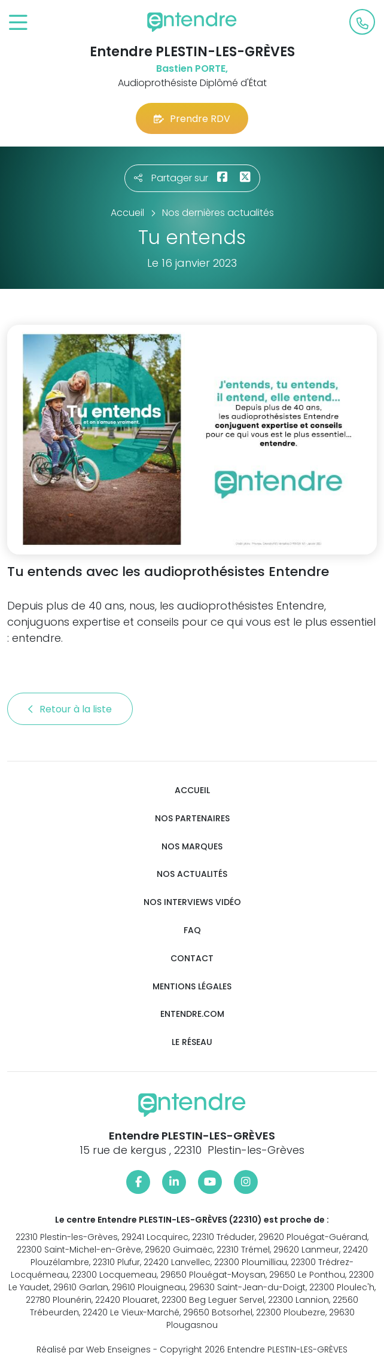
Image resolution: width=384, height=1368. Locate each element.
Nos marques (192, 847)
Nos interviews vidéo (192, 902)
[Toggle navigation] (18, 23)
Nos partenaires (192, 819)
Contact (192, 958)
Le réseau (192, 1042)
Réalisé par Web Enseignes (93, 1349)
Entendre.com (192, 1014)
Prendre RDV (192, 119)
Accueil (192, 790)
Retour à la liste (70, 709)
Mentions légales (192, 987)
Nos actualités (192, 874)
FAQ (192, 930)
